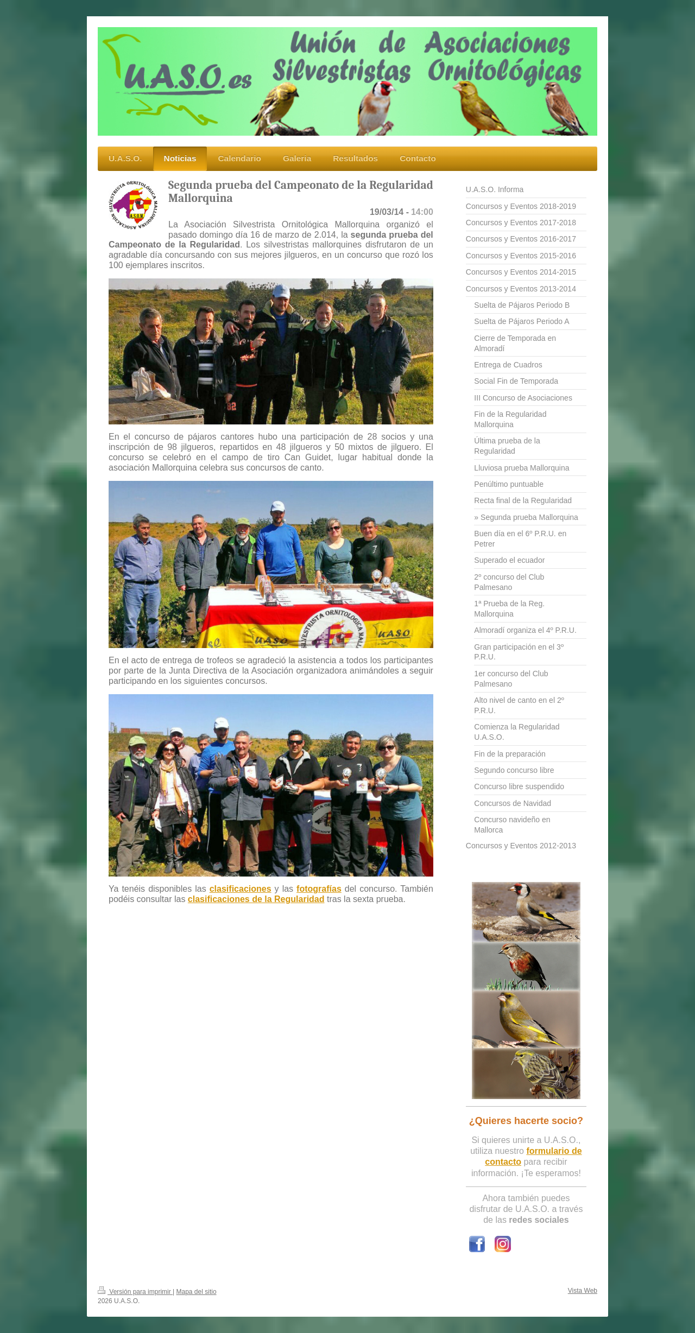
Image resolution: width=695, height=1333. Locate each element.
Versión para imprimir (135, 1292)
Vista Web (582, 1290)
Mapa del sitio (196, 1292)
